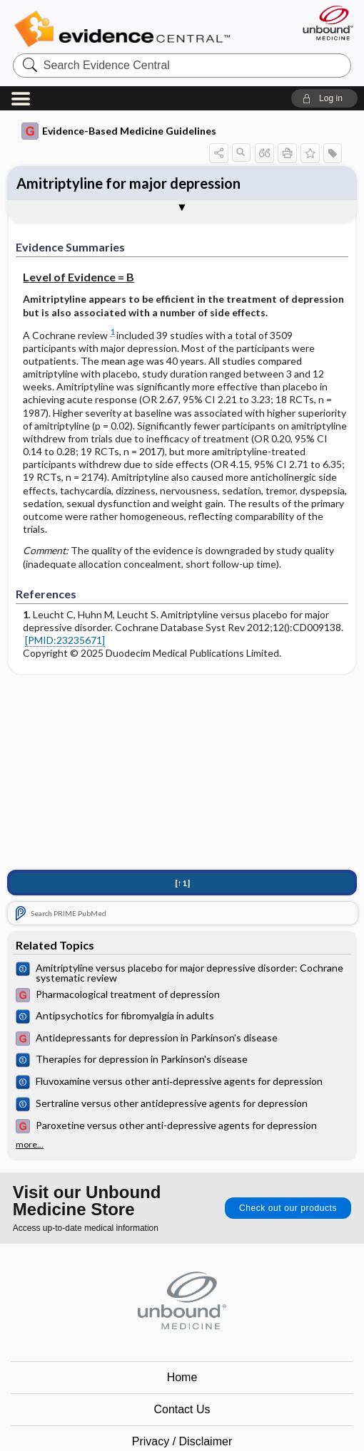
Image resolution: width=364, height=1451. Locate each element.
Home (182, 1377)
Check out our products (288, 1208)
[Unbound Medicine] (323, 23)
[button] (324, 98)
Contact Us (181, 1409)
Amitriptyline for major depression (128, 183)
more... (30, 1144)
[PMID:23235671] (65, 640)
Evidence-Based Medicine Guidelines (118, 131)
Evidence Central (125, 29)
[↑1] (182, 883)
